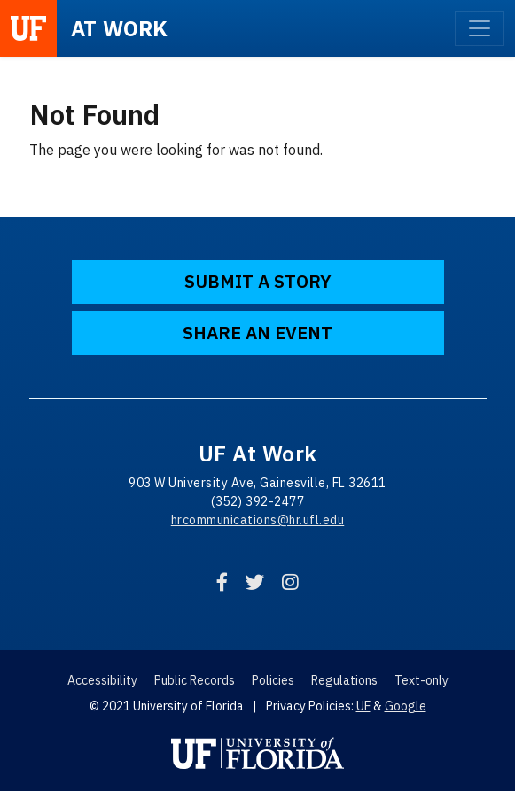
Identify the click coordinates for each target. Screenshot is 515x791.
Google (405, 706)
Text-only (421, 680)
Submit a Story (258, 281)
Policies (273, 680)
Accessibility (102, 680)
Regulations (344, 680)
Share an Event (257, 333)
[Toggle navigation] (479, 28)
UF (363, 706)
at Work (119, 28)
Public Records (194, 680)
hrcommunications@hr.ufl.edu (258, 520)
